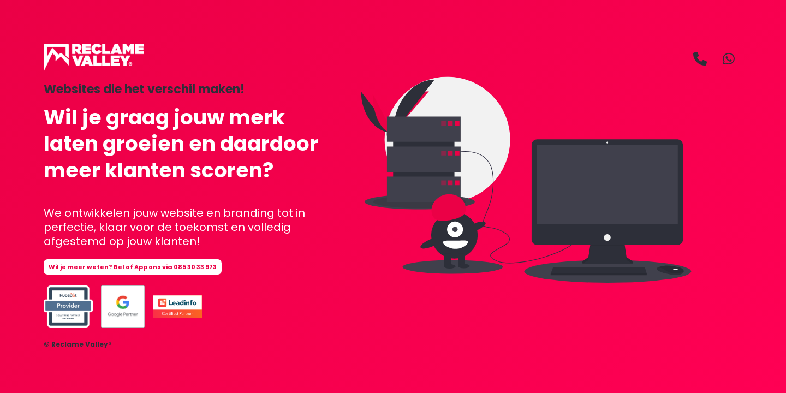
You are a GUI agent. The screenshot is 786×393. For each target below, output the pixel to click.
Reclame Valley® (81, 344)
